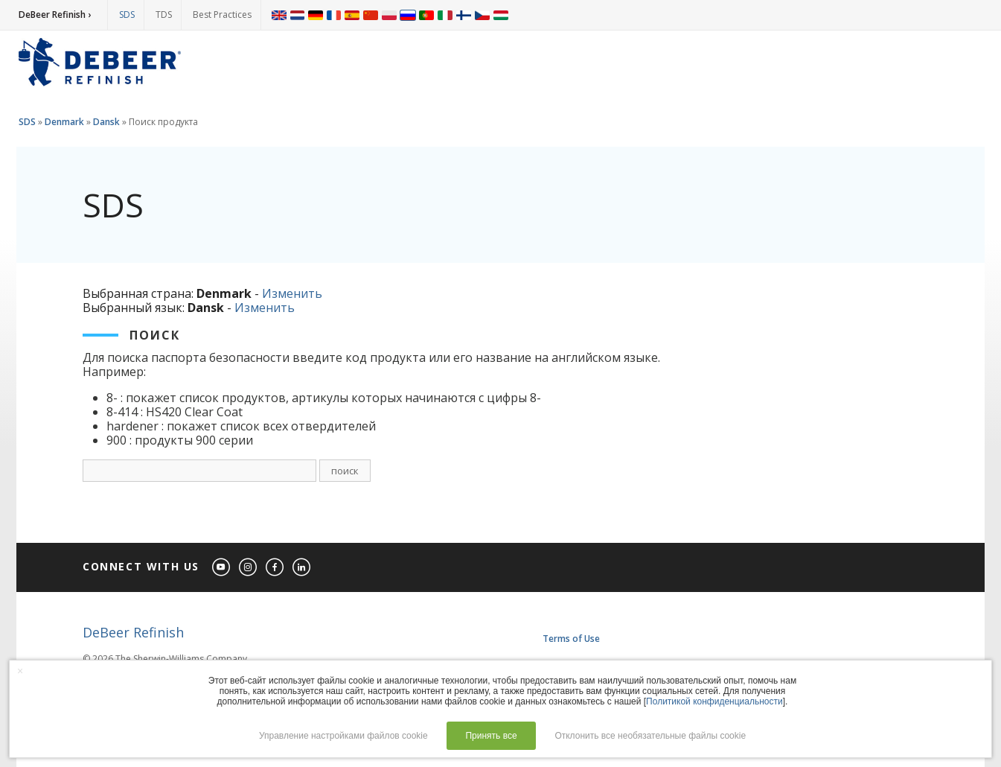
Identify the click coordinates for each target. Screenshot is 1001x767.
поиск (345, 470)
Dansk (106, 121)
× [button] (20, 671)
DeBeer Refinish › (55, 14)
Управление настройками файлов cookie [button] (343, 736)
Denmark (64, 121)
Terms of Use (571, 638)
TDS (164, 14)
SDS (127, 14)
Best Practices (222, 14)
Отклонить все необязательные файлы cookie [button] (650, 736)
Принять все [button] (491, 736)
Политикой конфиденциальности (714, 701)
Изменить (292, 293)
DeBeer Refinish (133, 632)
